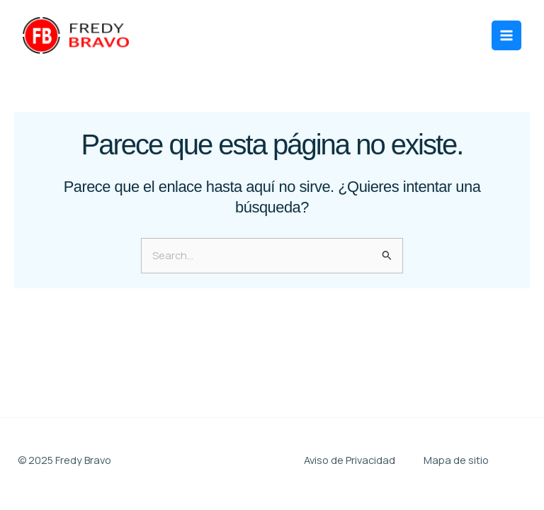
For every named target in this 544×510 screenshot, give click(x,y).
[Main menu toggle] (506, 35)
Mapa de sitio (456, 460)
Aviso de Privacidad (349, 460)
